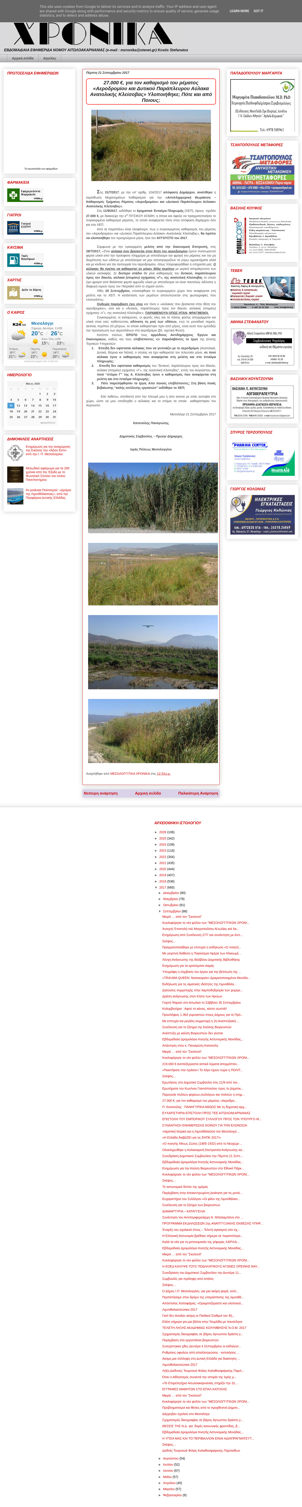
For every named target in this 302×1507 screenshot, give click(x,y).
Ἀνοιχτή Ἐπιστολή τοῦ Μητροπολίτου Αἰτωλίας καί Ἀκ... (200, 929)
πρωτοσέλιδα (34, 169)
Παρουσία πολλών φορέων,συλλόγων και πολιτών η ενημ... (203, 1094)
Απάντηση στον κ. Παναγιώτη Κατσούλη (190, 1045)
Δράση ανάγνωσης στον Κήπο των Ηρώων (192, 996)
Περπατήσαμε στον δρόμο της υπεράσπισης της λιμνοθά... (203, 1297)
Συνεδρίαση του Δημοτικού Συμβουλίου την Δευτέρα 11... (201, 1272)
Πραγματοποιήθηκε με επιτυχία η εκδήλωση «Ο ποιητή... (201, 947)
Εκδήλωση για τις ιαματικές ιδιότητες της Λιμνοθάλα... (199, 984)
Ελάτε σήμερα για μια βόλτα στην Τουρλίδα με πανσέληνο (202, 1321)
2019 (163, 875)
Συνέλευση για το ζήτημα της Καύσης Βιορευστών (196, 1027)
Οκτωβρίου (171, 905)
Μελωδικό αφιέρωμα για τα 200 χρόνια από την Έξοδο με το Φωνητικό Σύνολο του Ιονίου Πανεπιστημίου (47, 473)
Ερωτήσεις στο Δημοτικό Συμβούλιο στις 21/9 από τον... (201, 1082)
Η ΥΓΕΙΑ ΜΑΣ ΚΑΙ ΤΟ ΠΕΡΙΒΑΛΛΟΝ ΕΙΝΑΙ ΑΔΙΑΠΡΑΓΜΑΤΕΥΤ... (208, 1438)
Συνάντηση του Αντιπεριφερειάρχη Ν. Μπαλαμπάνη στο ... (202, 1217)
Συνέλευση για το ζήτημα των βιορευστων (191, 1205)
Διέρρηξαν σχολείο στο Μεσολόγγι (186, 1414)
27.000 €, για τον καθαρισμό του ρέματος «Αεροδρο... (199, 1100)
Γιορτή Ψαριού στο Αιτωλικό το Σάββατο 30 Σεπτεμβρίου (201, 1002)
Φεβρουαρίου (173, 1495)
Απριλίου (169, 1483)
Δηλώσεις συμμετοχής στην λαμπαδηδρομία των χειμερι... (202, 990)
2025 (163, 838)
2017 (163, 887)
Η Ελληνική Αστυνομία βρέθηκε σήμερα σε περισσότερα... (202, 1236)
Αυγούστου (171, 1458)
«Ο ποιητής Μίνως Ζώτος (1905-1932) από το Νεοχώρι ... (202, 1143)
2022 (163, 857)
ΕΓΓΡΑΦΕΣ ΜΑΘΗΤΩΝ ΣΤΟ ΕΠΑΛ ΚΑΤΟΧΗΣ (194, 1389)
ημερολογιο (47, 422)
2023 (163, 850)
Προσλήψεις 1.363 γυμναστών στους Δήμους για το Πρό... (202, 1015)
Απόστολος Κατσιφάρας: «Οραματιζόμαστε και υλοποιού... (202, 1303)
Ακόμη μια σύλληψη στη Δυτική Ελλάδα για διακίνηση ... (201, 1358)
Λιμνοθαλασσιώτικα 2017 (179, 1309)
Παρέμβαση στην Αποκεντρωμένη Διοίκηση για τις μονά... (202, 1193)
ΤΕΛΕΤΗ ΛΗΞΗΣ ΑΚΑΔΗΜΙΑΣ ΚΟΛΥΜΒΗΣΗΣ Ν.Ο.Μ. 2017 (204, 1328)
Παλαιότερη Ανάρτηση (198, 793)
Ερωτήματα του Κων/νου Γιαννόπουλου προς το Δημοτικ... (202, 1088)
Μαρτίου (169, 1489)
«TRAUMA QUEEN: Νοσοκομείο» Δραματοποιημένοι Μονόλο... (206, 978)
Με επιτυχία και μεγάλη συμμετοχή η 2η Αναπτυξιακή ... (200, 1021)
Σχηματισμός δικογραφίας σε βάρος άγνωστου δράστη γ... (202, 1334)
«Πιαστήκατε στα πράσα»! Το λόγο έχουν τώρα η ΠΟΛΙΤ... (202, 1070)
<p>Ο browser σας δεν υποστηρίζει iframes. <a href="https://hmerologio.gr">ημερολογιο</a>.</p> (32, 403)
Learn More (239, 11)
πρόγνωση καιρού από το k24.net (41, 361)
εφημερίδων (52, 169)
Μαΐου (167, 1477)
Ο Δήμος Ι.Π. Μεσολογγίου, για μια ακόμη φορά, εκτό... (200, 1291)
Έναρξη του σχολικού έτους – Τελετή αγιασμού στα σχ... (201, 1230)
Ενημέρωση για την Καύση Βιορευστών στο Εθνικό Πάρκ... (203, 1168)
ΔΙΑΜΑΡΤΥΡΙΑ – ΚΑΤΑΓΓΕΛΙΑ (183, 1211)
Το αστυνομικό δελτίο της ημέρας (185, 1187)
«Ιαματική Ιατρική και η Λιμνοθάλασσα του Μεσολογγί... (200, 1131)
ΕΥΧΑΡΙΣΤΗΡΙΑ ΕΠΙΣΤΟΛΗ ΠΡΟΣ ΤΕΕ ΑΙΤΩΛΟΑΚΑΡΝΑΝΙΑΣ (206, 1113)
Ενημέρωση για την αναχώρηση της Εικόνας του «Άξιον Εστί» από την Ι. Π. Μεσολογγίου (48, 450)
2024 (163, 844)
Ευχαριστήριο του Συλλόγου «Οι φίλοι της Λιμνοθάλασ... (201, 1199)
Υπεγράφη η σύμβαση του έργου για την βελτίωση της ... (201, 972)
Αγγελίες (49, 58)
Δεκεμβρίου (171, 893)
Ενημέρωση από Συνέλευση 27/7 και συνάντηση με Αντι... (202, 935)
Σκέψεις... (169, 941)
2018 (163, 881)
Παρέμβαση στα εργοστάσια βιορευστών (190, 1340)
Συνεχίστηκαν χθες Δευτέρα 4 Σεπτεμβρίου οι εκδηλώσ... (201, 1346)
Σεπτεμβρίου (172, 911)
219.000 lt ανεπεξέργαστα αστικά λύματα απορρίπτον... (200, 1064)
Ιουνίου (168, 1470)
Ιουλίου (168, 1464)
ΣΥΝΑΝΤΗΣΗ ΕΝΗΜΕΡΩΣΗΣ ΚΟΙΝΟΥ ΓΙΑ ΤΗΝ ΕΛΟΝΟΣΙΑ (204, 1125)
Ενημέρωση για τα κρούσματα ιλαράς (188, 965)
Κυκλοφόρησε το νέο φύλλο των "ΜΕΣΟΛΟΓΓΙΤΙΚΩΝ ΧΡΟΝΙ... (205, 923)
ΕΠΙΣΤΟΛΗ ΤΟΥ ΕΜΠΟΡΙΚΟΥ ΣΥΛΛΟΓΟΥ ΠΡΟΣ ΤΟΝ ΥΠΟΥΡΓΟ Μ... (212, 1119)
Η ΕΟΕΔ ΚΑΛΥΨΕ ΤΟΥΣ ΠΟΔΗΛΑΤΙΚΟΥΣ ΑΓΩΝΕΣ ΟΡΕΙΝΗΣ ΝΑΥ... (211, 1266)
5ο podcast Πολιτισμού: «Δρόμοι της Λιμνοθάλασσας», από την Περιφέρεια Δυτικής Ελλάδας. (48, 493)
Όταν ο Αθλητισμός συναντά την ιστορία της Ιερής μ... (199, 1377)
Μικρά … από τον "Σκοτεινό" (182, 916)
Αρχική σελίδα (23, 58)
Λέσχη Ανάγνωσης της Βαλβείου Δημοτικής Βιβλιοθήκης (201, 959)
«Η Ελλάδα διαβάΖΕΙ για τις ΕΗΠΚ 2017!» (191, 1137)
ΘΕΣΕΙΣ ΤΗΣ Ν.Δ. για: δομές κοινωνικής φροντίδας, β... (201, 1426)
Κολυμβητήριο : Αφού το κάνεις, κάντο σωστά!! (194, 1008)
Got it (258, 11)
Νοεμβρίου (171, 899)
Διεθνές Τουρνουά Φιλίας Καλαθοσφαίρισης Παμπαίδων (201, 1450)
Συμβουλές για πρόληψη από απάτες (188, 1279)
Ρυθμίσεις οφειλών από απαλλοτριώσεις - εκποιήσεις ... (200, 1352)
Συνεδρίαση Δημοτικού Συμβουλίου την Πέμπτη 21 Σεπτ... (202, 1156)
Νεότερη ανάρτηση (101, 793)
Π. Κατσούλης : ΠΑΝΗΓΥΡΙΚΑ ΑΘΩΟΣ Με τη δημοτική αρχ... (204, 1107)
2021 (163, 863)
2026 (163, 832)
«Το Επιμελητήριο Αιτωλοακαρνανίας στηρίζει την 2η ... (200, 1383)
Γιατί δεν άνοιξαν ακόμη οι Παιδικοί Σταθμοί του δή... (198, 1315)
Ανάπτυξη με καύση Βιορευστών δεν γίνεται (192, 1033)
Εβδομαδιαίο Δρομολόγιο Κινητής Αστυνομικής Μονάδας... (203, 1039)
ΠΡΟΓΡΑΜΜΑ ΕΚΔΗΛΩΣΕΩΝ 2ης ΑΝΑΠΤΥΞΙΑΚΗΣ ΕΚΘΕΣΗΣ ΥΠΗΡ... (212, 1223)
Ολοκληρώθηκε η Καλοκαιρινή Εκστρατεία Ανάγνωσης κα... (203, 1150)
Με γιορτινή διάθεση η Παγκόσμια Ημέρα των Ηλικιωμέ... (201, 953)
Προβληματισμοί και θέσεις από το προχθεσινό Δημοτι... (201, 1407)
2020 (163, 869)
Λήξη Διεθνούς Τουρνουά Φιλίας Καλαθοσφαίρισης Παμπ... (203, 1371)
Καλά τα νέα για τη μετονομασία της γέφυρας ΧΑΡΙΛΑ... (201, 1242)
